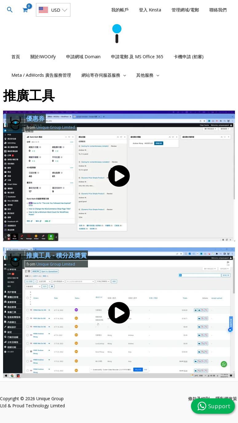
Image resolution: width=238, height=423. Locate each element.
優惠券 (35, 118)
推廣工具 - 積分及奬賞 (56, 255)
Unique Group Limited (55, 127)
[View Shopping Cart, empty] (25, 9)
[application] (120, 75)
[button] (10, 10)
